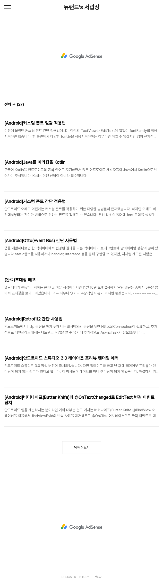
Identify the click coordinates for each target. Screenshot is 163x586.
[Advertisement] (81, 56)
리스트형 (156, 105)
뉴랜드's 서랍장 (82, 7)
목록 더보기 (81, 447)
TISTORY (83, 577)
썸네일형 (149, 105)
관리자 (98, 577)
